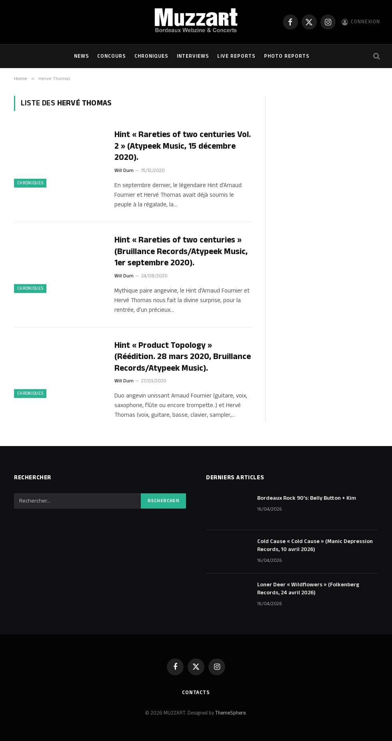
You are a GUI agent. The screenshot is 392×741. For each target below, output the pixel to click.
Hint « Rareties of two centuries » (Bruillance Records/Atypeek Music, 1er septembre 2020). (181, 251)
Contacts (196, 692)
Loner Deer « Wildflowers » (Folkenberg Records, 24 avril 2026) (308, 589)
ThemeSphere (230, 713)
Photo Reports (287, 56)
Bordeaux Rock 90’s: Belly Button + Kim (306, 498)
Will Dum (124, 170)
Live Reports (236, 56)
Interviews (193, 56)
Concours (111, 56)
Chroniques (151, 56)
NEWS (81, 56)
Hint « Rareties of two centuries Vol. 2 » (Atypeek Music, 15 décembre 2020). (182, 146)
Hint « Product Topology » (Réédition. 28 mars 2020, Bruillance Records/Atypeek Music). (182, 357)
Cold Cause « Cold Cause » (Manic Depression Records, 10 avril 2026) (315, 545)
